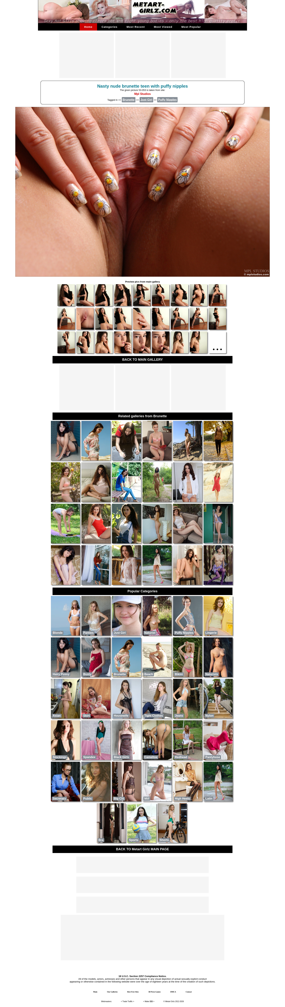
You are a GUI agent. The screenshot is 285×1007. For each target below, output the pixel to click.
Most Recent (136, 26)
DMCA (173, 992)
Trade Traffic (128, 1001)
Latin (208, 798)
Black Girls (121, 757)
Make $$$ (149, 1001)
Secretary (59, 798)
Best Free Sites (133, 992)
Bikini (179, 674)
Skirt (86, 715)
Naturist (149, 632)
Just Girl (120, 632)
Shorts (164, 840)
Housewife (121, 715)
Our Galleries (112, 992)
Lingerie (211, 632)
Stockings (60, 757)
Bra (101, 840)
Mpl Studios (142, 93)
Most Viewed (163, 26)
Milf (146, 798)
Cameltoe (150, 757)
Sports (133, 840)
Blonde (58, 632)
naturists (211, 674)
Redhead (181, 757)
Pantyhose (212, 757)
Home (88, 26)
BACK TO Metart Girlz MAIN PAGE (142, 849)
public (87, 798)
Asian (57, 715)
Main (95, 992)
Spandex (89, 757)
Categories (110, 26)
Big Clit (119, 798)
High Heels (182, 798)
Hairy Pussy (61, 674)
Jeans (179, 715)
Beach (148, 674)
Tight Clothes (153, 715)
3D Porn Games (154, 992)
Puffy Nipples (184, 632)
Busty (87, 674)
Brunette (120, 674)
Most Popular (191, 26)
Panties (88, 632)
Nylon (209, 715)
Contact (189, 992)
